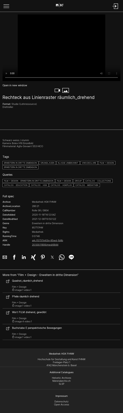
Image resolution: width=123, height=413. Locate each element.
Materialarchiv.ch (61, 380)
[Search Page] (61, 5)
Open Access (61, 404)
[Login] (115, 9)
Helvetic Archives (61, 377)
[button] (6, 6)
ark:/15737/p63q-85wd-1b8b (47, 240)
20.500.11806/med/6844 (45, 244)
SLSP (61, 383)
